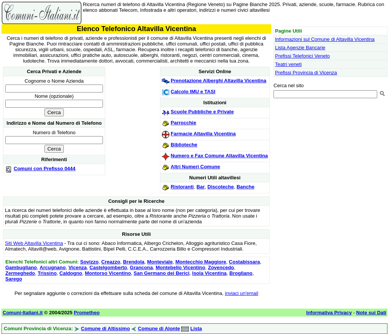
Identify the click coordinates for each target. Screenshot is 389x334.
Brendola (133, 262)
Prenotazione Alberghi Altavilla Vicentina (218, 80)
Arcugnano (53, 267)
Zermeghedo (20, 273)
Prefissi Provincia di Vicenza (306, 72)
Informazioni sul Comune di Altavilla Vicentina (325, 39)
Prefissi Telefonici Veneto (302, 56)
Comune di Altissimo (105, 328)
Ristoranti (182, 187)
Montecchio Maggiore (201, 262)
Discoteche (220, 187)
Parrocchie (183, 122)
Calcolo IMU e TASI (193, 91)
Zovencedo (221, 267)
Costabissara (244, 262)
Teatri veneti (288, 64)
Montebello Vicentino (181, 267)
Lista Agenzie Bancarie (300, 47)
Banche (246, 187)
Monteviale (159, 262)
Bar (200, 187)
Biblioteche (184, 144)
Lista (196, 328)
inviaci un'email (241, 293)
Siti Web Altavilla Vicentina (34, 243)
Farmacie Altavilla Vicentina (203, 133)
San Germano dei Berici (162, 273)
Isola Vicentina (209, 273)
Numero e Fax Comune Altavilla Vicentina (219, 155)
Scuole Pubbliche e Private (202, 111)
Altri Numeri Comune (195, 166)
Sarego (13, 279)
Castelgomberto (108, 267)
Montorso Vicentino (108, 273)
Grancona (141, 267)
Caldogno (70, 273)
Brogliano (241, 273)
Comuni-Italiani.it (23, 312)
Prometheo (87, 312)
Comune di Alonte (159, 328)
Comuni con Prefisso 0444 (45, 168)
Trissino (47, 273)
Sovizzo (89, 262)
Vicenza (77, 267)
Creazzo (110, 262)
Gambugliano (21, 267)
